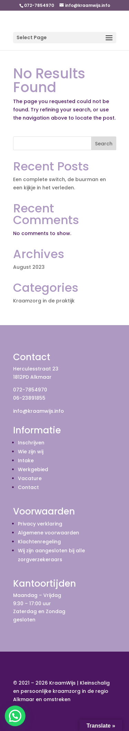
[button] (15, 716)
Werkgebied (33, 469)
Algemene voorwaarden (48, 532)
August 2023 (29, 267)
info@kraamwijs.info (38, 411)
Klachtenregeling (39, 541)
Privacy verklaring (40, 523)
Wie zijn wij (30, 451)
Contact (28, 487)
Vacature (30, 478)
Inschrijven (31, 442)
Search (103, 143)
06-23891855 (29, 398)
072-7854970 (30, 389)
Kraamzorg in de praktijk (44, 300)
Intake (26, 460)
